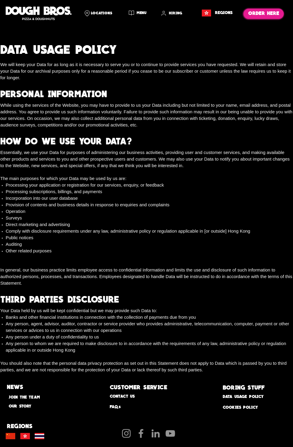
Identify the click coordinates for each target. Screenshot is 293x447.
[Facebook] (141, 433)
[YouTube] (170, 433)
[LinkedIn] (155, 433)
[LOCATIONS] (102, 13)
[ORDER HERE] (264, 14)
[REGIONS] (216, 13)
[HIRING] (175, 13)
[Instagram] (126, 433)
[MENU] (138, 13)
